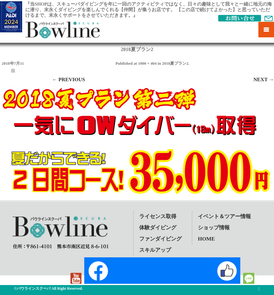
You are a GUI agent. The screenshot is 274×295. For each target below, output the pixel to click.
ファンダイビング (160, 239)
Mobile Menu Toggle (266, 29)
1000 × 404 (147, 63)
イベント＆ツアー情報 (224, 216)
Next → (263, 79)
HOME (206, 239)
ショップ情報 (214, 228)
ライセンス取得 (157, 216)
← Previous (68, 79)
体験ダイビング (157, 228)
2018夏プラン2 (175, 63)
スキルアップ (155, 250)
